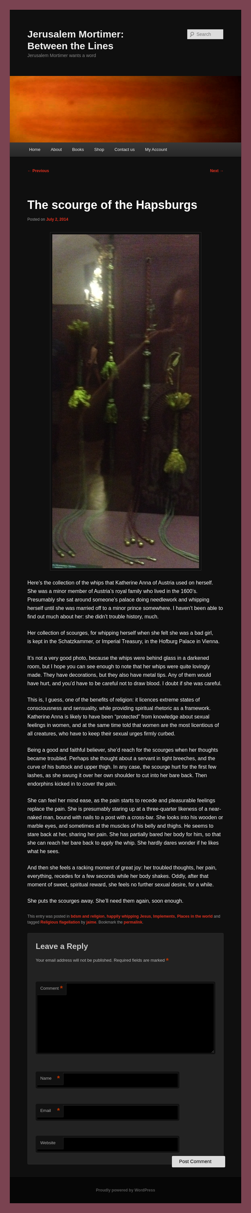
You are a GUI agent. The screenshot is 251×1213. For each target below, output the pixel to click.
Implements (164, 916)
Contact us (124, 149)
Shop (99, 149)
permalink (133, 922)
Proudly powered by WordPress (125, 1190)
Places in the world (195, 916)
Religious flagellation (60, 922)
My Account (156, 149)
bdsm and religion (88, 916)
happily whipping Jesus (129, 916)
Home (35, 149)
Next (217, 171)
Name (50, 1078)
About (56, 149)
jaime (91, 922)
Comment (51, 988)
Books (78, 149)
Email (50, 1111)
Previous (38, 171)
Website (48, 1142)
